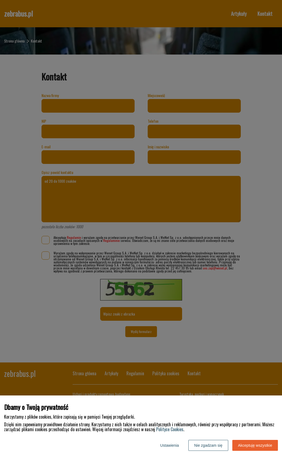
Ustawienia (169, 445)
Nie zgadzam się (208, 445)
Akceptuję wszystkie (255, 445)
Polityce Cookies (169, 429)
